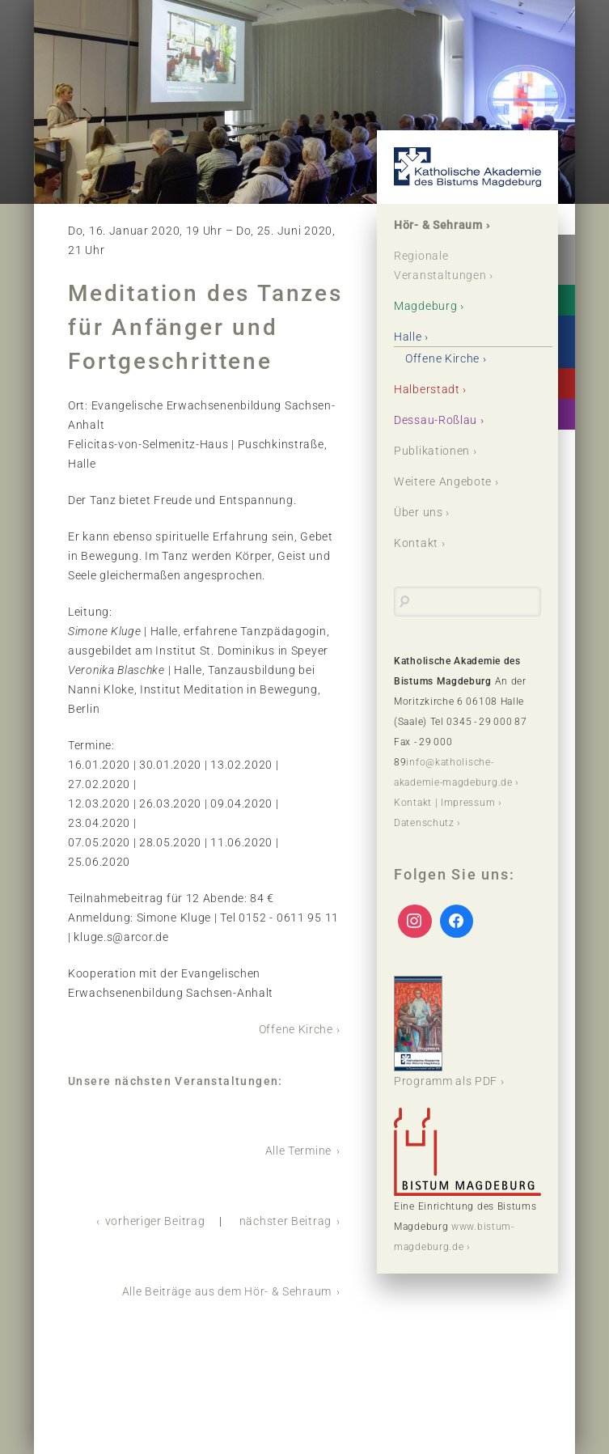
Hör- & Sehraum (438, 224)
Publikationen (432, 450)
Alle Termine (298, 1150)
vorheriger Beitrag (155, 1220)
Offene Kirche (296, 1029)
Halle (408, 336)
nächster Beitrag (285, 1220)
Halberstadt (427, 389)
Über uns (418, 512)
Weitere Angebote (443, 481)
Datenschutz (424, 823)
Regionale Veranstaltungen (440, 265)
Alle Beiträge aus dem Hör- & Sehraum (227, 1291)
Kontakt (416, 542)
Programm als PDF (445, 1031)
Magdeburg (425, 305)
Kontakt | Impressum (444, 802)
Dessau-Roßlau (435, 419)
